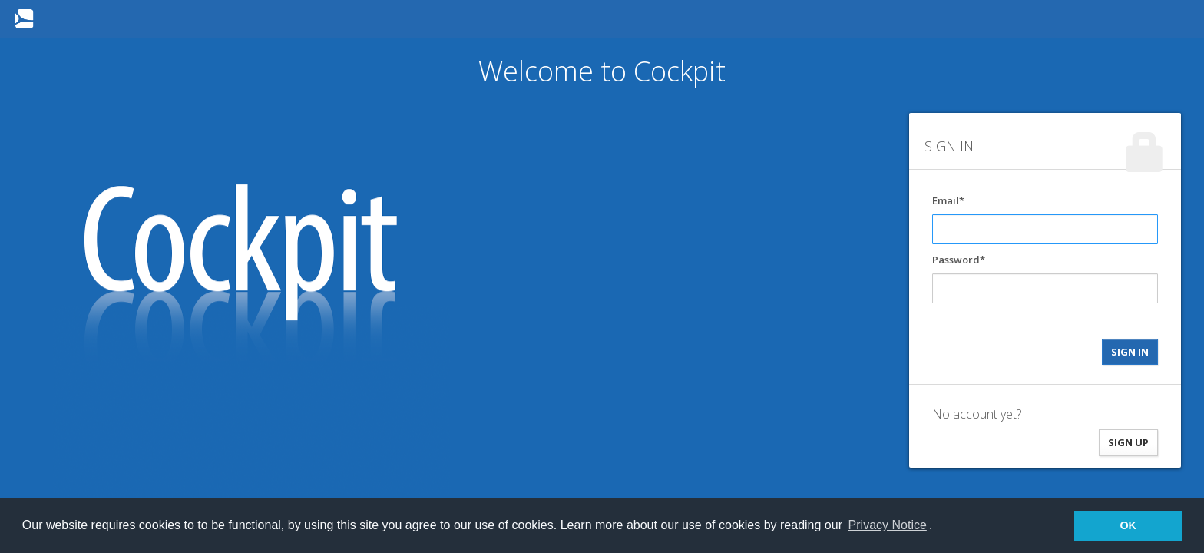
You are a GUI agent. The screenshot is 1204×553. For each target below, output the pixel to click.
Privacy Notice (887, 524)
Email (945, 200)
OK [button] (1128, 525)
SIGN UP (1128, 442)
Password (956, 260)
